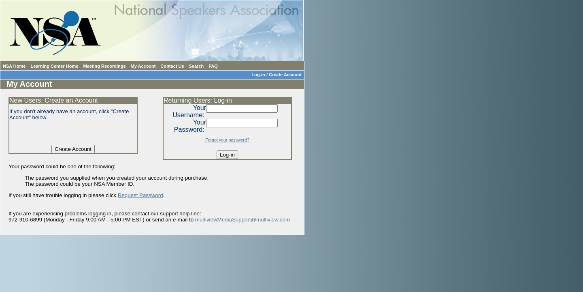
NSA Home (14, 66)
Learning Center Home (54, 66)
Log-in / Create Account (277, 74)
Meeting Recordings (104, 66)
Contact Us (172, 66)
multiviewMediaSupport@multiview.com (242, 220)
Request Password (140, 195)
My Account (143, 66)
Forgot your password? (227, 139)
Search (196, 66)
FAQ (213, 66)
